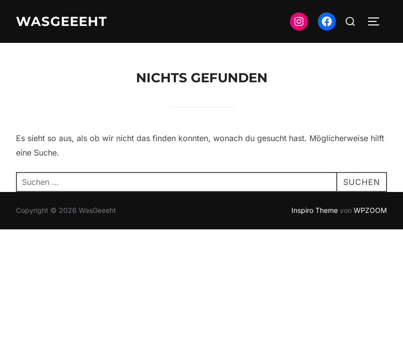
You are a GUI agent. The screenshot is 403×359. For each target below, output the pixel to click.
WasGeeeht (61, 21)
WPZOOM (370, 210)
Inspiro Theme (314, 210)
